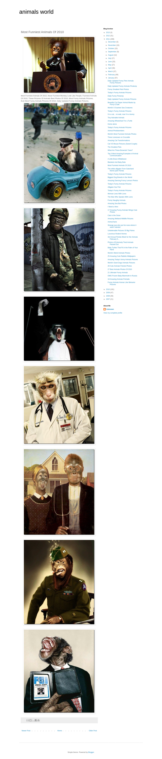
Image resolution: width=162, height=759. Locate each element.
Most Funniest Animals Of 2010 (119, 165)
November (112, 45)
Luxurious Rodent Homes (117, 234)
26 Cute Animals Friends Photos (120, 266)
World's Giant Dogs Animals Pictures (121, 263)
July (110, 58)
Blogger (91, 752)
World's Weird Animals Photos (119, 253)
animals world (36, 12)
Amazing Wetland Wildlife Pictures (120, 219)
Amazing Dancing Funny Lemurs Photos (123, 181)
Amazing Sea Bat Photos (117, 203)
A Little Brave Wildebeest (117, 159)
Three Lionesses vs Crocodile (119, 137)
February (111, 75)
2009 (108, 293)
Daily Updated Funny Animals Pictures (122, 99)
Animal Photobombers (116, 131)
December (112, 42)
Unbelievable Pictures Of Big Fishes (121, 231)
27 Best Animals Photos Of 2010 (120, 269)
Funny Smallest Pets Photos (118, 89)
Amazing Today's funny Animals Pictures (123, 260)
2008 (108, 296)
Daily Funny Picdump (116, 96)
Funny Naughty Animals (117, 200)
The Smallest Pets (114, 147)
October (111, 48)
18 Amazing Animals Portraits (119, 279)
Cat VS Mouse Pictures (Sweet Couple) (122, 144)
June (110, 62)
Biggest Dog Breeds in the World (120, 177)
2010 (108, 289)
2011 (108, 39)
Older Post (93, 731)
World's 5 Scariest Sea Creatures (120, 108)
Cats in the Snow (114, 215)
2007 (108, 299)
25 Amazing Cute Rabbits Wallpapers (121, 256)
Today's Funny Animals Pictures (119, 93)
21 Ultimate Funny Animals (118, 273)
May (110, 65)
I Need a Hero (113, 207)
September (112, 52)
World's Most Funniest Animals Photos (122, 134)
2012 (108, 36)
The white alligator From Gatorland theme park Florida (121, 170)
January (111, 78)
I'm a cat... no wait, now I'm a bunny (121, 114)
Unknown (110, 309)
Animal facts (112, 222)
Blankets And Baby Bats (117, 162)
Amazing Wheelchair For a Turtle (120, 121)
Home (59, 731)
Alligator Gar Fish (114, 187)
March (110, 71)
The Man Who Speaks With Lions (120, 197)
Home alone (112, 124)
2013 (108, 32)
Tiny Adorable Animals (116, 118)
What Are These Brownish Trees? (120, 150)
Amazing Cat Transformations (119, 140)
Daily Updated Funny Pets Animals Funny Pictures (121, 82)
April (110, 68)
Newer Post (26, 731)
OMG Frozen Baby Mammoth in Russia (122, 276)
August (111, 55)
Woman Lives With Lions (117, 194)
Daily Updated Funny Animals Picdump (122, 86)
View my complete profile (112, 313)
